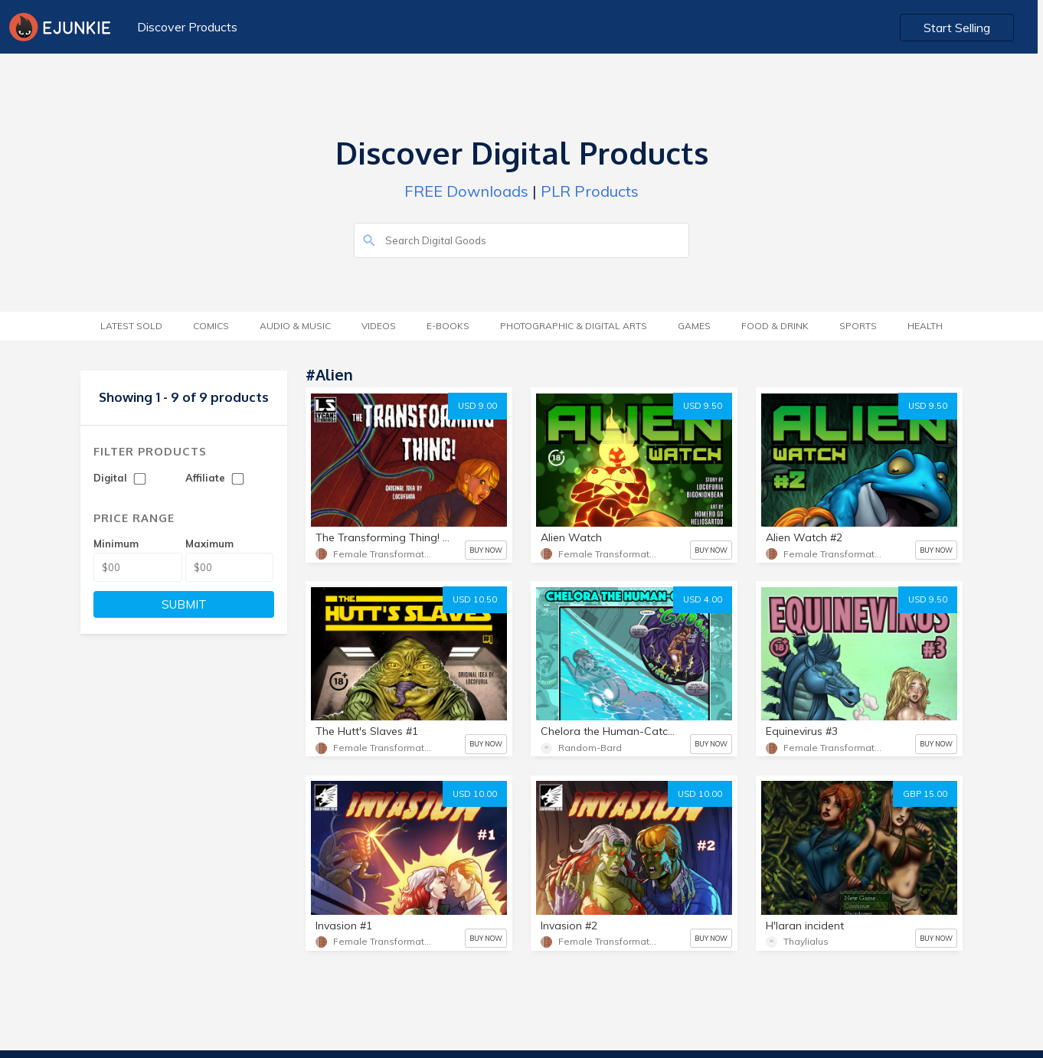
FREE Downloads (466, 191)
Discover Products (187, 26)
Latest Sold (131, 325)
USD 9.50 (702, 405)
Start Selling (963, 27)
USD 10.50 (475, 599)
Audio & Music (295, 325)
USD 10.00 (475, 794)
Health (925, 325)
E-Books (448, 325)
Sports (858, 325)
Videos (378, 325)
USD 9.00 (477, 405)
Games (694, 325)
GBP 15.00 (925, 794)
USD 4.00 (702, 599)
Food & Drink (775, 325)
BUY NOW (485, 550)
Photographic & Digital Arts (573, 325)
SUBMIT (184, 604)
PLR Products (590, 191)
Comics (211, 325)
